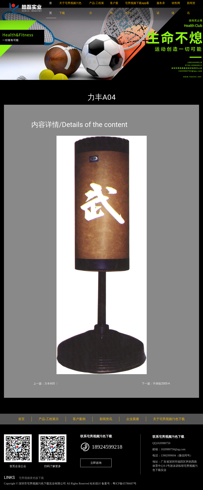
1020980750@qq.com (173, 449)
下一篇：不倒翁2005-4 (156, 383)
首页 (11, 82)
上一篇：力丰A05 (44, 383)
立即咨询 (96, 462)
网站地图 (6, 487)
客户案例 (79, 419)
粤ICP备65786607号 (124, 483)
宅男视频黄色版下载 (31, 477)
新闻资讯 (106, 419)
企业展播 (132, 419)
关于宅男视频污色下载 (169, 419)
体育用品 (48, 82)
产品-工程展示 (27, 82)
